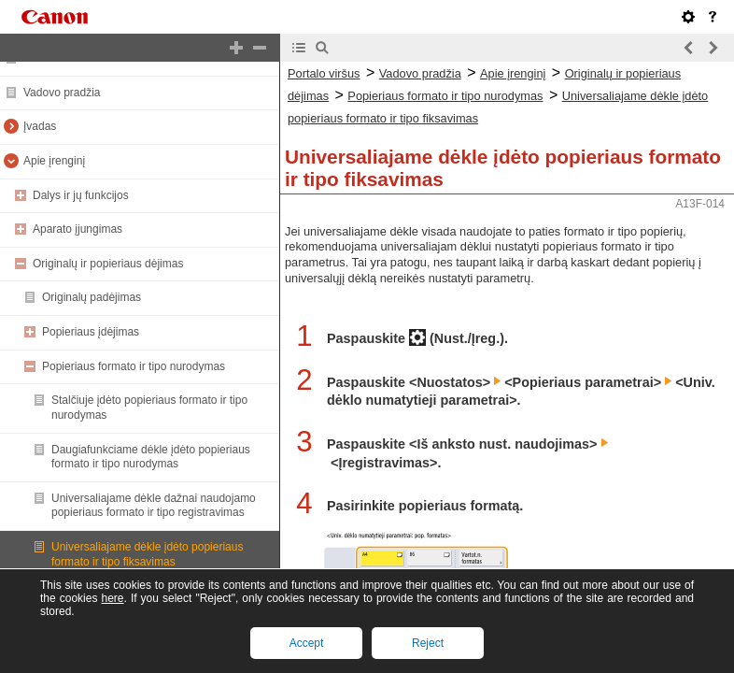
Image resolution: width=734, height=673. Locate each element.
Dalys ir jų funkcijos (81, 195)
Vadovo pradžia (62, 92)
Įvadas (39, 126)
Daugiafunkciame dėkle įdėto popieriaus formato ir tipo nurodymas (150, 457)
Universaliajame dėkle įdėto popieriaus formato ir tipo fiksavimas (147, 554)
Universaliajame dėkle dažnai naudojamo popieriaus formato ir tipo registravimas (153, 506)
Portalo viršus (324, 73)
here (112, 598)
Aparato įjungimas (77, 229)
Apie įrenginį (54, 160)
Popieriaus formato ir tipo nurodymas (133, 366)
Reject (428, 643)
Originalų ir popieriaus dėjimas (108, 263)
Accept (306, 643)
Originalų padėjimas (91, 297)
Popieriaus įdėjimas (90, 331)
